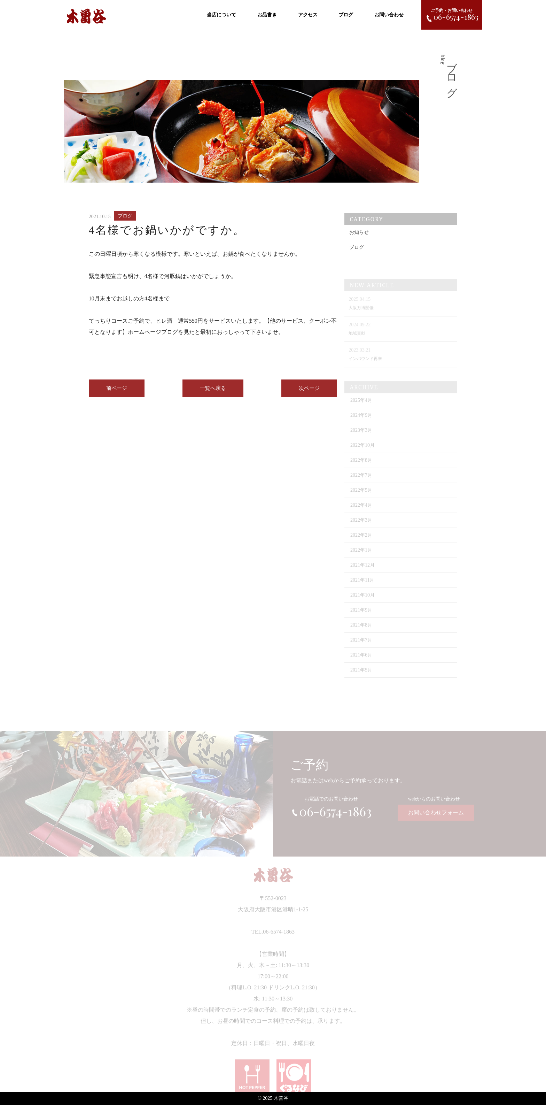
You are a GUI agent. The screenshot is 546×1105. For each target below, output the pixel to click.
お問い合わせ (389, 14)
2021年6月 (361, 663)
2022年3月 (361, 528)
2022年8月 (361, 468)
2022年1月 (361, 558)
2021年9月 (361, 618)
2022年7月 (361, 483)
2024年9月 (361, 423)
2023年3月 (361, 438)
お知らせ (359, 241)
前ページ (116, 393)
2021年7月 (361, 648)
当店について (221, 14)
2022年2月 (361, 543)
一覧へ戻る (213, 393)
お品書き (267, 14)
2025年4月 (361, 408)
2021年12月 (362, 573)
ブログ (345, 14)
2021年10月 (362, 603)
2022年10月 (362, 453)
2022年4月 (361, 513)
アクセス (308, 14)
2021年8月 (361, 633)
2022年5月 (361, 498)
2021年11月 (362, 588)
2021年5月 (361, 678)
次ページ (309, 393)
